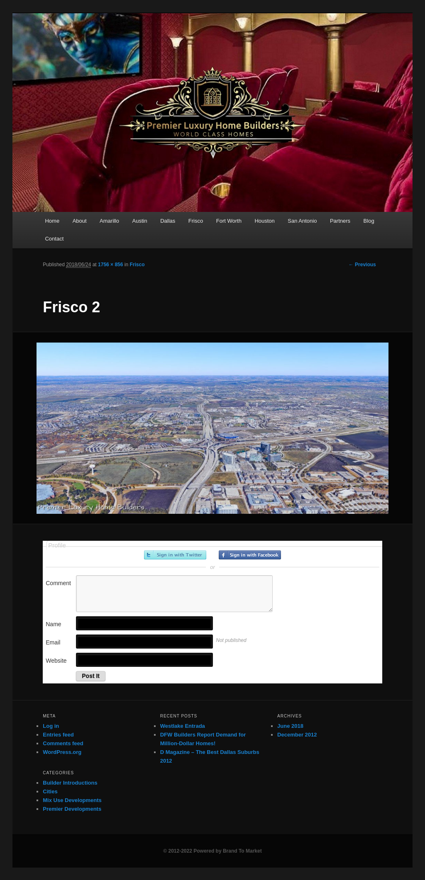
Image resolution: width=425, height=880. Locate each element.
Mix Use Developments (72, 800)
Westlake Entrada (182, 726)
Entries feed (58, 735)
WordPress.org (62, 752)
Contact (54, 239)
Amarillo (109, 221)
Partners (340, 221)
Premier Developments (72, 809)
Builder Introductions (70, 783)
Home (52, 221)
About (80, 221)
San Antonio (302, 221)
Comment (58, 583)
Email (53, 642)
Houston (264, 221)
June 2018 (290, 726)
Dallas (167, 221)
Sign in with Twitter (175, 554)
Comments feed (63, 743)
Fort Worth (229, 221)
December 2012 (297, 735)
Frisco (195, 221)
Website (56, 660)
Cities (50, 791)
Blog (369, 221)
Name (53, 624)
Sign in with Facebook (250, 554)
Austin (139, 221)
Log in (51, 726)
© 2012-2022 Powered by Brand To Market (212, 851)
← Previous (362, 264)
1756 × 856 (110, 264)
